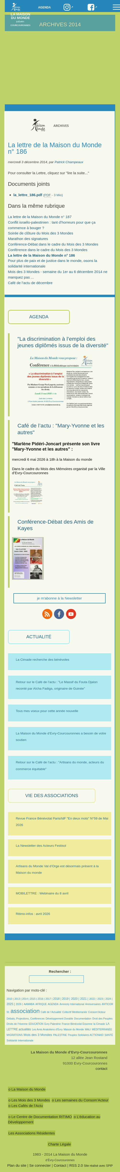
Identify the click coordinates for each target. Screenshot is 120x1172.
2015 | (34, 998)
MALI (88, 1029)
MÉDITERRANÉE (102, 1029)
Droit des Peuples (102, 1018)
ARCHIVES (53, 24)
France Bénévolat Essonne (77, 1023)
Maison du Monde (74, 1029)
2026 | (19, 1004)
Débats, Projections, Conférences (26, 1018)
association (25, 1011)
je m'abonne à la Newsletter (59, 598)
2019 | (66, 998)
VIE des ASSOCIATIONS (51, 795)
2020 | (75, 998)
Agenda (44, 7)
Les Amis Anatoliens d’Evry (47, 1029)
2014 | (26, 998)
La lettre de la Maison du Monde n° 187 (40, 217)
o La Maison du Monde (27, 1089)
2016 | (41, 998)
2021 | (84, 998)
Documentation (82, 1018)
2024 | (108, 998)
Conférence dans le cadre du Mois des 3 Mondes (47, 250)
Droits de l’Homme (17, 1023)
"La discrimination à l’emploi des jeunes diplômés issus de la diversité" (63, 342)
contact (101, 1068)
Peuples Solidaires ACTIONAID (85, 1034)
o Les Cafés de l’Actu (25, 1106)
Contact (60, 1165)
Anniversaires (93, 1004)
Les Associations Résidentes (31, 1133)
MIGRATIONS (15, 1034)
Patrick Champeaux (68, 162)
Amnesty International (72, 1004)
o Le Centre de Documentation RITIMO (40, 1117)
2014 (75, 24)
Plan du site (16, 1165)
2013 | (18, 998)
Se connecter (40, 1165)
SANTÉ (109, 1034)
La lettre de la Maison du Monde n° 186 (41, 255)
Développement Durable (59, 1018)
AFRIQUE (41, 1004)
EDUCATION (36, 1023)
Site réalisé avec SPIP (98, 1165)
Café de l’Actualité (51, 1012)
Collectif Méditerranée (74, 1012)
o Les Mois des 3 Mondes (29, 1100)
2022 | (92, 998)
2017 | (49, 998)
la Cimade (99, 1023)
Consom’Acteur (97, 1012)
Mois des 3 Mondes (38, 1035)
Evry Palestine (52, 1023)
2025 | (11, 1004)
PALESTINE (60, 1034)
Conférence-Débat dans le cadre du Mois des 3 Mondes (53, 244)
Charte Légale (59, 1144)
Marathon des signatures (28, 239)
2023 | (100, 998)
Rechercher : (60, 971)
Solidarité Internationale (20, 1040)
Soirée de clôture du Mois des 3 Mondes (40, 233)
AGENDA (38, 316)
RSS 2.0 (76, 1165)
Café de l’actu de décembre (30, 283)
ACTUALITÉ (39, 636)
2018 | (57, 998)
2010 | (10, 998)
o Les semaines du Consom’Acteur (80, 1100)
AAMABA (29, 1004)
